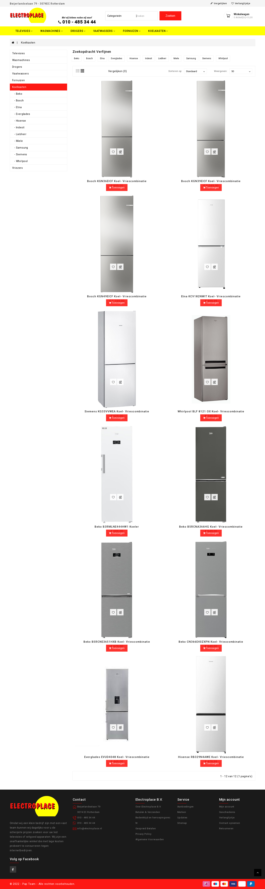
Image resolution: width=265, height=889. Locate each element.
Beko (76, 58)
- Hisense (19, 120)
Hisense (133, 58)
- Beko (17, 93)
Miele (176, 58)
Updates (182, 817)
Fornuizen (18, 80)
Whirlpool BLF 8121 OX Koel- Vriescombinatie (211, 411)
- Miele (17, 140)
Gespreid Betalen (146, 828)
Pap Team (28, 884)
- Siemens (19, 154)
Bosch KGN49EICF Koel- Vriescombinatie (117, 296)
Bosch (89, 58)
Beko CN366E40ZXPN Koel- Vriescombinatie (211, 641)
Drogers (17, 66)
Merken (181, 812)
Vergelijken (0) (117, 71)
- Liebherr (19, 134)
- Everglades (21, 114)
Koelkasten (28, 42)
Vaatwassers (20, 73)
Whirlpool (223, 58)
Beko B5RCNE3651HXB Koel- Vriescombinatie (116, 641)
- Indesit (18, 127)
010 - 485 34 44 (79, 22)
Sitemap (182, 823)
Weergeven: (221, 71)
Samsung (191, 58)
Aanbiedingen (185, 806)
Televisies (18, 53)
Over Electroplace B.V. (149, 806)
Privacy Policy (144, 834)
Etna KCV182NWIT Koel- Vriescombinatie (211, 296)
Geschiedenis (227, 812)
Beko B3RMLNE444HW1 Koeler (117, 526)
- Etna (17, 107)
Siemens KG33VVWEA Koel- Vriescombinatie (117, 411)
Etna (102, 58)
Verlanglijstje (227, 817)
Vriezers (17, 167)
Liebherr (162, 58)
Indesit (148, 58)
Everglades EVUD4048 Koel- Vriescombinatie (117, 757)
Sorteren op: (175, 71)
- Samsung (20, 147)
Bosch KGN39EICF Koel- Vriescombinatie (211, 181)
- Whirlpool (20, 161)
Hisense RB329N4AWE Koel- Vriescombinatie (211, 757)
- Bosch (18, 100)
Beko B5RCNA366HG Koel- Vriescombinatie (211, 526)
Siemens (206, 58)
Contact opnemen (229, 823)
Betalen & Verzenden (148, 812)
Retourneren (226, 828)
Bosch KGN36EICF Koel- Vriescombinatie (117, 181)
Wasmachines (21, 60)
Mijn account (226, 806)
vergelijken (219, 3)
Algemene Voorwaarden (150, 839)
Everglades (116, 58)
